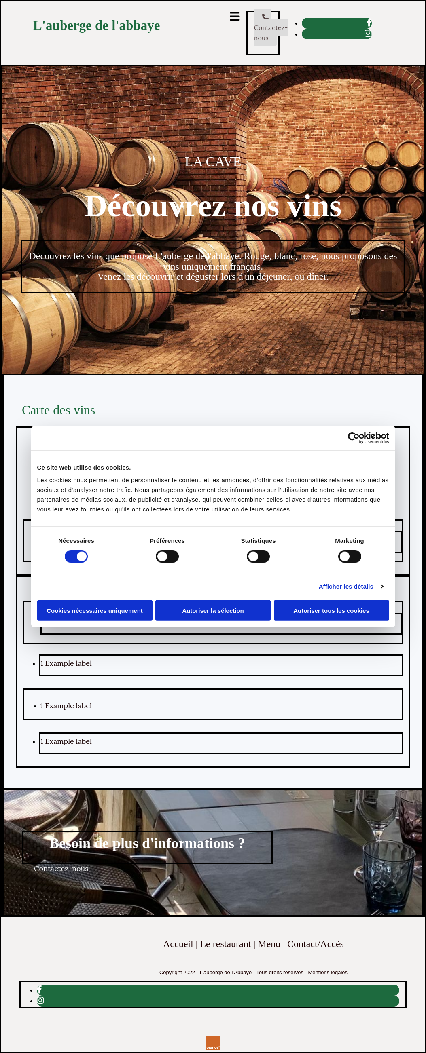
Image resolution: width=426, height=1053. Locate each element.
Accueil (178, 944)
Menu (269, 944)
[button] (271, 27)
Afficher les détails (346, 585)
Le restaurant (225, 944)
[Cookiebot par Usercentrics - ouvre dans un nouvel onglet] (353, 438)
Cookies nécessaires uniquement (95, 610)
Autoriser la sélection (213, 610)
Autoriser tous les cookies (331, 610)
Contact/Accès (315, 944)
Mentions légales (328, 972)
